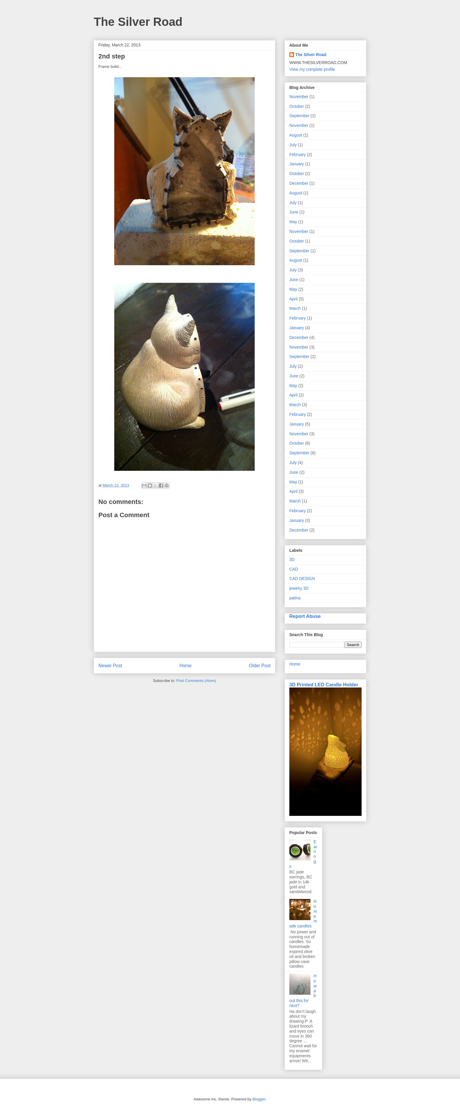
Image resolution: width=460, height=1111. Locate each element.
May (293, 221)
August (295, 135)
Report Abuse (305, 616)
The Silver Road (138, 21)
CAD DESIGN (302, 578)
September (299, 115)
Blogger (258, 1099)
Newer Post (110, 665)
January (296, 164)
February (297, 154)
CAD (293, 569)
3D (292, 559)
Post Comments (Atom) (196, 680)
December (298, 183)
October (296, 106)
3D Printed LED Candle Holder (323, 684)
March (295, 308)
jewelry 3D (298, 588)
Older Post (260, 665)
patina (294, 598)
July (293, 144)
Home (185, 665)
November (298, 96)
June (293, 212)
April (293, 299)
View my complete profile (312, 69)
